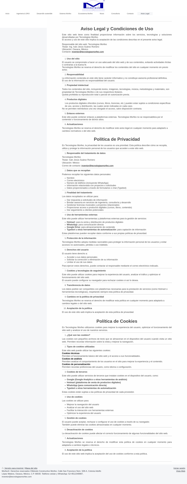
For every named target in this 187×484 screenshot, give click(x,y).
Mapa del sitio (31, 468)
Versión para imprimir (13, 468)
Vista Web (180, 471)
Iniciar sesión (179, 468)
